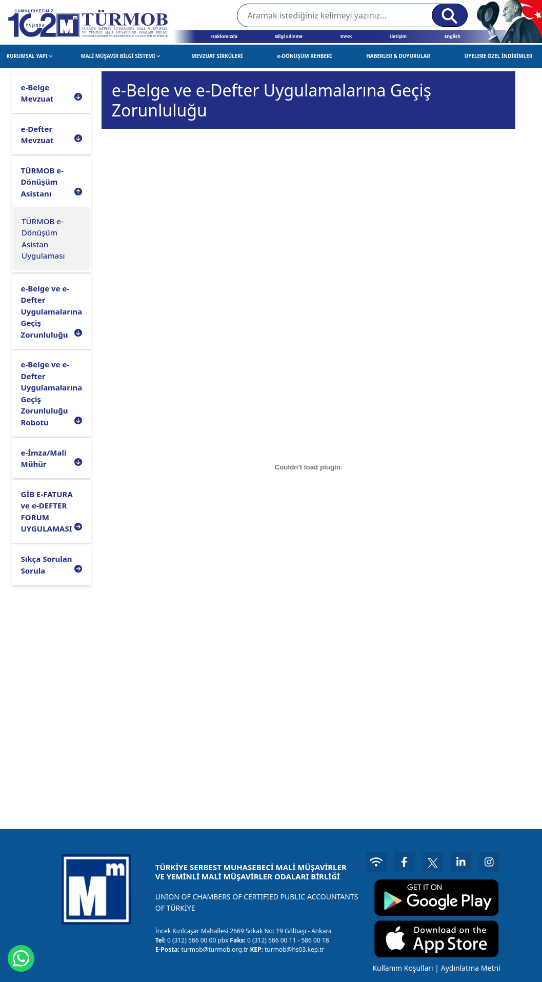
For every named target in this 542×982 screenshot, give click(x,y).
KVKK (346, 36)
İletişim (398, 36)
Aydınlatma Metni (470, 968)
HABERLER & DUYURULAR (398, 56)
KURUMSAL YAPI (29, 56)
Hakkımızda (224, 36)
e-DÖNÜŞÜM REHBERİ (304, 56)
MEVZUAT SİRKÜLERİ (217, 56)
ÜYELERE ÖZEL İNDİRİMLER (499, 56)
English (452, 36)
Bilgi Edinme (289, 36)
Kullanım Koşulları (402, 968)
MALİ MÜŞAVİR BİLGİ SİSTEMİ (120, 56)
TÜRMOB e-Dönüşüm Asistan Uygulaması (43, 238)
